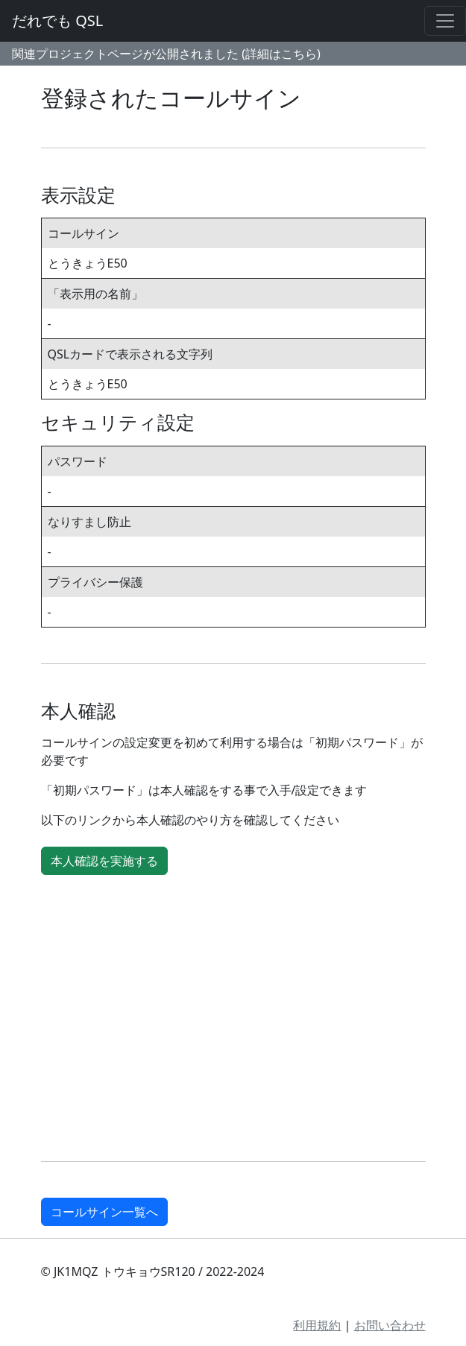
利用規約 (317, 1325)
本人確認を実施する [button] (104, 861)
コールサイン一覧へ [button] (104, 1212)
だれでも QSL (57, 20)
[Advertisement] (233, 1021)
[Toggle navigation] (445, 21)
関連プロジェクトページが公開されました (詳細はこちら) (166, 53)
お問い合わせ (390, 1325)
